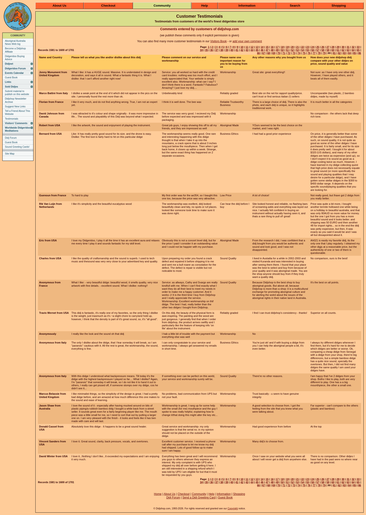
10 (241, 47)
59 (327, 50)
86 (359, 53)
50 (282, 50)
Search (295, 5)
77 (314, 53)
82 (339, 53)
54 (302, 50)
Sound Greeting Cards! (17, 147)
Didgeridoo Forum (15, 68)
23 (307, 47)
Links (8, 82)
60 (332, 50)
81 (334, 53)
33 (358, 47)
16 (272, 47)
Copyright (232, 508)
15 (267, 47)
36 (211, 50)
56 (312, 50)
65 (358, 50)
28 (332, 47)
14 (262, 47)
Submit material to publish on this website (17, 93)
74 (298, 53)
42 (241, 50)
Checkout (108, 5)
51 (287, 50)
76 (309, 53)
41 (236, 50)
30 (342, 47)
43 (247, 50)
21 (297, 47)
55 (307, 50)
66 (258, 53)
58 (322, 50)
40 (231, 50)
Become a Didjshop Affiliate (15, 50)
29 (338, 47)
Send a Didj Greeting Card (199, 497)
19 (287, 47)
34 (201, 50)
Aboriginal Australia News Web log (15, 42)
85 (354, 53)
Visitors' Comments (16, 123)
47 (267, 50)
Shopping (339, 5)
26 (322, 47)
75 (304, 53)
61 (338, 50)
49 (277, 50)
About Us (59, 5)
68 (268, 53)
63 (348, 50)
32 (353, 47)
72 (288, 53)
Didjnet (9, 64)
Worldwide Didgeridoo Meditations (17, 129)
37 (216, 50)
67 (263, 53)
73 (293, 53)
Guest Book (11, 77)
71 (283, 53)
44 (252, 50)
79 (324, 53)
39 (226, 50)
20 (292, 47)
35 (206, 50)
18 (282, 47)
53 (297, 50)
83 (344, 53)
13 (257, 47)
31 (348, 47)
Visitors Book (218, 41)
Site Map (9, 153)
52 (292, 50)
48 (272, 50)
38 (221, 50)
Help (204, 5)
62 (342, 50)
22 (302, 47)
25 (317, 47)
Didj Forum (11, 138)
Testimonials (11, 118)
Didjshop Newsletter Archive (15, 100)
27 (327, 47)
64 (353, 50)
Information (247, 5)
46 (262, 50)
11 (247, 47)
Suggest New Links (15, 106)
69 (273, 53)
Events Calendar (14, 73)
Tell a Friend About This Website (17, 112)
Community (162, 5)
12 (252, 47)
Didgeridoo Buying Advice (15, 58)
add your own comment (247, 41)
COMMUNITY (18, 35)
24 (312, 47)
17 (277, 47)
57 (317, 50)
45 (257, 50)
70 (278, 53)
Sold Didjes (11, 86)
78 (319, 53)
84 (349, 53)
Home (157, 494)
